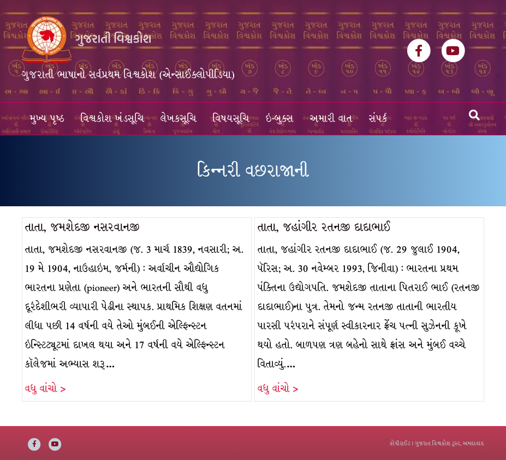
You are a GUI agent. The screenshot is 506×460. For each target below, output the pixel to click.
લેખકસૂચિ (178, 118)
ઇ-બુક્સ (280, 118)
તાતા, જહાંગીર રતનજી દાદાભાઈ (324, 227)
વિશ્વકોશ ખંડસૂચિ (112, 118)
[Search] (474, 115)
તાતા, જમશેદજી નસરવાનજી (82, 227)
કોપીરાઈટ (400, 443)
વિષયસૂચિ (231, 118)
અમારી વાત (331, 118)
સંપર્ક (378, 118)
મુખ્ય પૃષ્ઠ (47, 118)
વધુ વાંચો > (45, 388)
